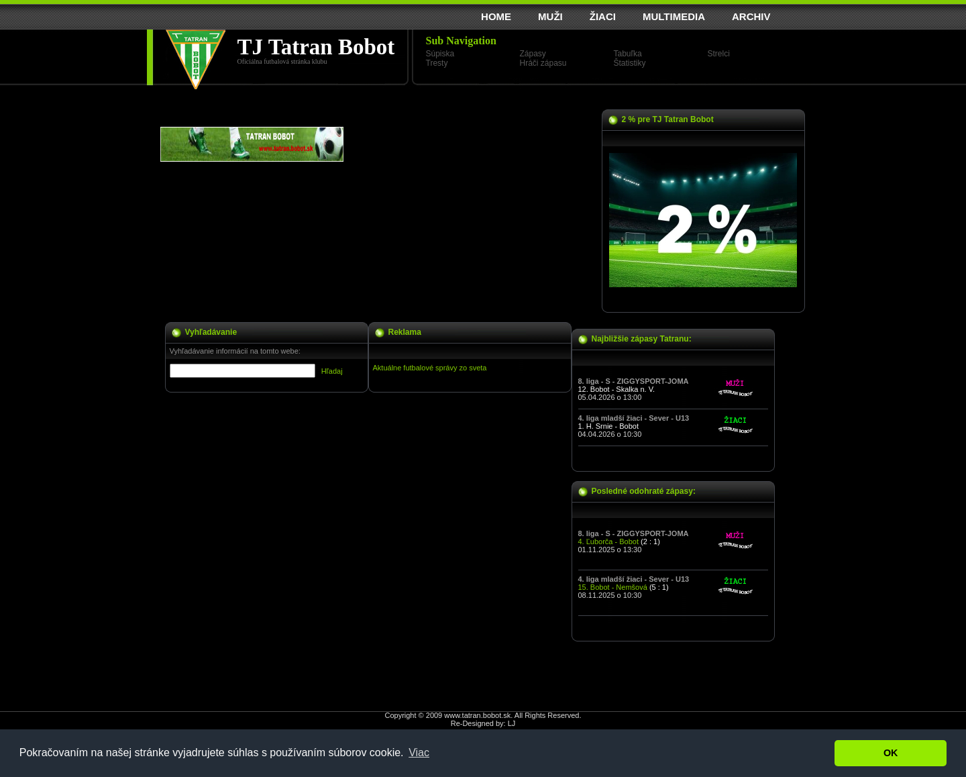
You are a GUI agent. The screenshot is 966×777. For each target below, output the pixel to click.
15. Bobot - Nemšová (612, 587)
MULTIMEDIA (674, 16)
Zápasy (533, 53)
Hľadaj (332, 371)
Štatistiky (630, 63)
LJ (512, 723)
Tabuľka (628, 53)
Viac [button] (419, 752)
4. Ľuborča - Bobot (608, 541)
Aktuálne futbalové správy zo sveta (430, 368)
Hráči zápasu (543, 63)
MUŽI (550, 16)
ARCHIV (751, 16)
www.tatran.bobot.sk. (478, 715)
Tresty (437, 63)
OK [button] (890, 752)
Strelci (719, 53)
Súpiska (440, 53)
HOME (496, 16)
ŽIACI (603, 16)
